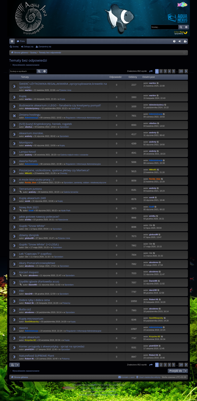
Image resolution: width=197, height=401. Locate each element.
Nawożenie (63, 219)
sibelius (28, 127)
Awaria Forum (28, 161)
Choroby (63, 173)
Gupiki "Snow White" (32, 226)
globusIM (29, 238)
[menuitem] (174, 41)
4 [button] (169, 71)
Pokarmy (66, 303)
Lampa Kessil (27, 151)
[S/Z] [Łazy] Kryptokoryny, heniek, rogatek (45, 124)
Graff (31, 210)
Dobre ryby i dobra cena (34, 300)
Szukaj (16, 46)
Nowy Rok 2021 (29, 207)
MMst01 (28, 173)
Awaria (23, 328)
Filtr (21, 290)
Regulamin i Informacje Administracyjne (83, 118)
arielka (28, 219)
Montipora (26, 142)
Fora (22, 41)
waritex (28, 90)
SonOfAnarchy (32, 321)
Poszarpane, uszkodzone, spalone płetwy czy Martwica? (54, 170)
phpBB (93, 385)
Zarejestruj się (45, 46)
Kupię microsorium (31, 318)
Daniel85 (33, 285)
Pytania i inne (65, 90)
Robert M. (29, 303)
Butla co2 (25, 309)
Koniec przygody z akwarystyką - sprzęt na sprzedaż (52, 346)
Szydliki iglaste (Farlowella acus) (39, 281)
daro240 (29, 294)
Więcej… (13, 42)
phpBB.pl (112, 391)
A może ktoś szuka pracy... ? (36, 179)
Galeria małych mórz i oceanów (74, 155)
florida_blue (30, 182)
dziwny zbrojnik (29, 235)
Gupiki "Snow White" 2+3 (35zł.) (39, 244)
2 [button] (161, 71)
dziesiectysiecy (32, 108)
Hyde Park (75, 108)
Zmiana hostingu (30, 114)
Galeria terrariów (70, 192)
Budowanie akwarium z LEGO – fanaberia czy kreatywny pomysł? (60, 105)
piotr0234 (29, 349)
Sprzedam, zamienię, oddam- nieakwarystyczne (85, 182)
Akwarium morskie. (31, 133)
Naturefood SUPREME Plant (36, 355)
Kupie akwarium (29, 337)
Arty (92, 388)
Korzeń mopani (29, 272)
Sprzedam (64, 127)
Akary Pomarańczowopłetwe (37, 263)
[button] (151, 71)
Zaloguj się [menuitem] (180, 42)
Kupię (23, 96)
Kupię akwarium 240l (32, 198)
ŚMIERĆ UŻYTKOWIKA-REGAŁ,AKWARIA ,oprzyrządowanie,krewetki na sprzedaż (63, 85)
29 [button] (181, 71)
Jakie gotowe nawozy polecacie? (39, 216)
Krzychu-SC (30, 340)
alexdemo (29, 266)
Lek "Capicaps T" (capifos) (35, 253)
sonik (27, 201)
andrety (28, 136)
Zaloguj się (28, 46)
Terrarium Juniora (30, 189)
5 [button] (173, 71)
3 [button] (165, 71)
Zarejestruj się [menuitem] (186, 42)
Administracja (31, 118)
